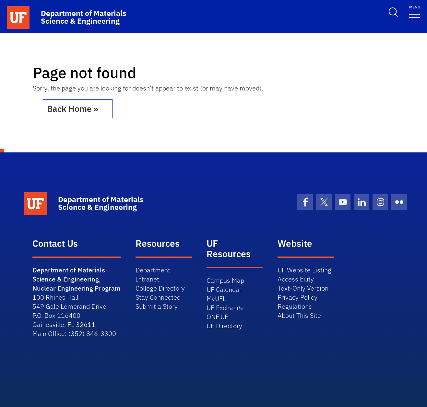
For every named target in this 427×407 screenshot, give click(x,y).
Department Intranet (153, 274)
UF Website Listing (304, 270)
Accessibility (296, 279)
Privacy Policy (297, 297)
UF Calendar (224, 289)
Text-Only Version (303, 288)
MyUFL (216, 298)
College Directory (160, 288)
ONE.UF (217, 316)
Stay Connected (158, 297)
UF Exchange (225, 307)
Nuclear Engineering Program (76, 288)
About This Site (299, 315)
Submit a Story (157, 306)
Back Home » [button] (72, 108)
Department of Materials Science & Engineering (68, 274)
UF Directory (224, 325)
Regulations (295, 306)
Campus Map (225, 280)
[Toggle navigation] (414, 11)
